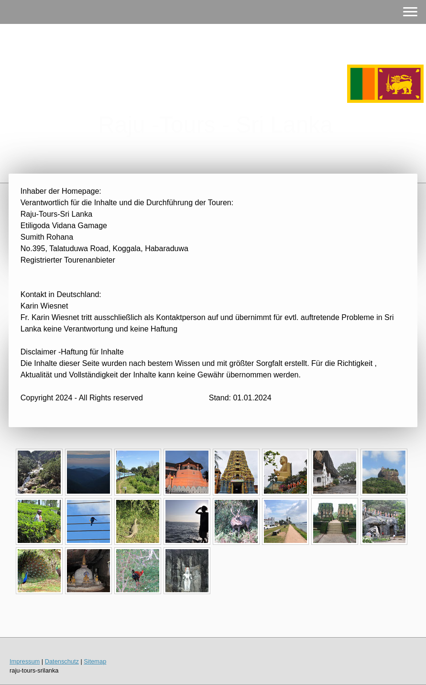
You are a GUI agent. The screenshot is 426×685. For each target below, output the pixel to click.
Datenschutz (62, 661)
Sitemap (95, 661)
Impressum (25, 661)
